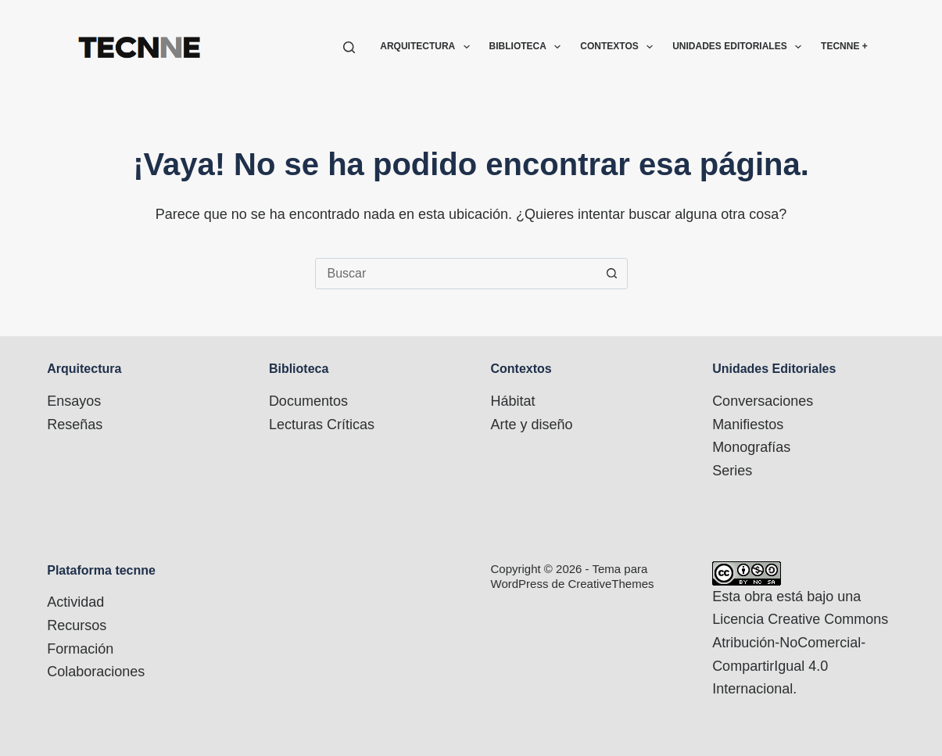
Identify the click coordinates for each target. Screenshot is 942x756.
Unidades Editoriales (740, 47)
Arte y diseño (532, 424)
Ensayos (74, 401)
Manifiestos (747, 424)
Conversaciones (762, 401)
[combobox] (456, 273)
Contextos (619, 47)
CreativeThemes (611, 583)
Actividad (75, 602)
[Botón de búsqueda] (612, 273)
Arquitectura (427, 47)
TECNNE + (844, 46)
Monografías (751, 447)
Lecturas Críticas (321, 424)
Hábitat (513, 401)
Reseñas (74, 424)
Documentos (308, 401)
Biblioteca (528, 47)
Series (732, 470)
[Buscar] (349, 47)
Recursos (76, 625)
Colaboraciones (96, 671)
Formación (80, 649)
